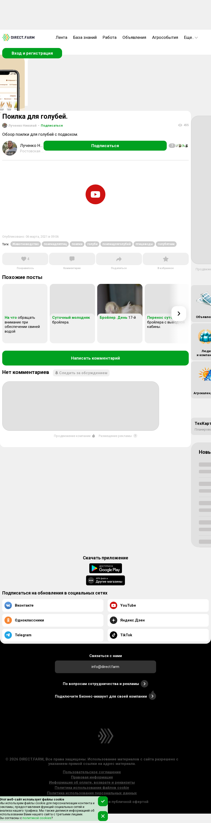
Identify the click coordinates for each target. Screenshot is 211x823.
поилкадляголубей (116, 244)
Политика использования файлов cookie (92, 787)
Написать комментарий (95, 358)
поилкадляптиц (55, 244)
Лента (61, 37)
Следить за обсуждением (81, 373)
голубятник (166, 244)
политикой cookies (36, 818)
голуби (92, 244)
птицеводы (144, 244)
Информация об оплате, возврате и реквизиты (92, 782)
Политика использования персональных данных (92, 793)
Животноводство (25, 244)
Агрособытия (165, 37)
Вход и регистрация (32, 53)
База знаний (85, 37)
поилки (77, 244)
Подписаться (50, 125)
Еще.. (191, 37)
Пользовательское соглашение (92, 772)
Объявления (134, 37)
